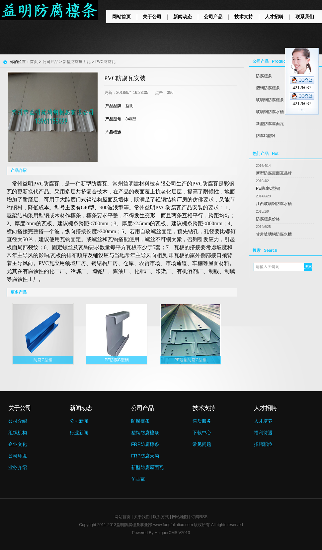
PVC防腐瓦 (105, 61)
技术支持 (243, 16)
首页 (34, 61)
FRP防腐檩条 (145, 444)
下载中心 (202, 432)
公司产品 (213, 16)
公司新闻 (79, 421)
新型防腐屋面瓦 (270, 123)
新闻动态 (182, 16)
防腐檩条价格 (268, 219)
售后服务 (202, 421)
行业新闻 (79, 432)
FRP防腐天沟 (145, 455)
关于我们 (142, 517)
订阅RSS (199, 517)
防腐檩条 (140, 421)
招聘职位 (263, 444)
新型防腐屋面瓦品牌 (274, 173)
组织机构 (17, 432)
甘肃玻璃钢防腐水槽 (274, 234)
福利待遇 (263, 432)
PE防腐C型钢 (268, 188)
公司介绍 (17, 421)
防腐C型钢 (265, 135)
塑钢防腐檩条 (145, 432)
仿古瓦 (138, 479)
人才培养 (263, 421)
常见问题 (202, 444)
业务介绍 (17, 467)
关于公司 (152, 16)
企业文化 (17, 444)
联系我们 (304, 16)
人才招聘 (274, 16)
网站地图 (180, 517)
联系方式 (161, 517)
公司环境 (17, 455)
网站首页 (121, 16)
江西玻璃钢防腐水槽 (274, 203)
